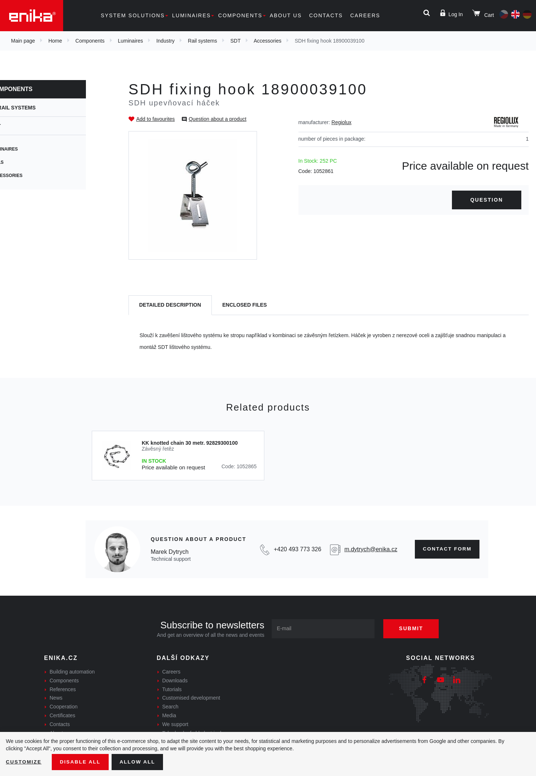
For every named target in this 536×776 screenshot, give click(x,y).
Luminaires (191, 15)
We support (175, 724)
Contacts (326, 15)
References (63, 689)
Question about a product (217, 119)
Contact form (446, 549)
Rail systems (202, 41)
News (56, 698)
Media (169, 715)
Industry (165, 41)
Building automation (72, 672)
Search (170, 707)
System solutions (132, 15)
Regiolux (341, 122)
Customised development (191, 698)
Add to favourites (155, 119)
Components (240, 15)
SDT (235, 41)
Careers (365, 15)
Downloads (175, 680)
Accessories (267, 41)
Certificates (62, 715)
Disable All (82, 762)
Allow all (140, 762)
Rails (21, 162)
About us (286, 15)
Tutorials (172, 689)
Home (55, 41)
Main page (23, 41)
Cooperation (63, 707)
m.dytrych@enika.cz (368, 549)
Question (486, 200)
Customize (24, 762)
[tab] (170, 305)
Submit (414, 628)
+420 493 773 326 (295, 549)
